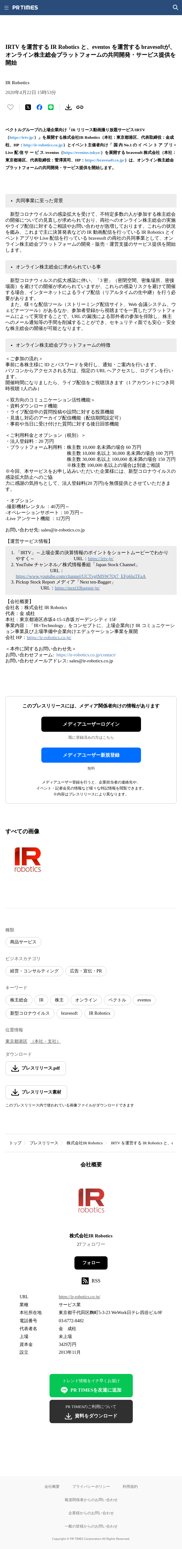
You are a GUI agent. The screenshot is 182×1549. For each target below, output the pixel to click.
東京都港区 (16, 1041)
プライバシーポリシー (91, 1486)
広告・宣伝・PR (86, 971)
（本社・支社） (45, 1041)
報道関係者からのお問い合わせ (91, 1499)
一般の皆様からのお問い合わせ (91, 1526)
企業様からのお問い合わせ (91, 1513)
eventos (144, 1000)
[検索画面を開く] (175, 7)
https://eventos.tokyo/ (82, 152)
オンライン (86, 1000)
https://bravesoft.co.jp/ (105, 160)
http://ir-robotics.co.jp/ (43, 145)
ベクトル (117, 1000)
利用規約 (130, 1486)
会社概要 (52, 1486)
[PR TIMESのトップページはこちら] (25, 7)
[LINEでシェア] (51, 107)
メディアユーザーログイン (91, 724)
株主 (59, 1000)
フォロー (91, 1262)
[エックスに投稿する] (28, 107)
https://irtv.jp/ (21, 137)
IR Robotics (99, 1013)
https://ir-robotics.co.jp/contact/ (86, 654)
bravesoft (69, 1013)
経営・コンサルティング (34, 971)
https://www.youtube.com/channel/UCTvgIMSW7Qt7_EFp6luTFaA (81, 576)
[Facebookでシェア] (39, 107)
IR (41, 1000)
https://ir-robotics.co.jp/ (49, 637)
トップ (15, 1143)
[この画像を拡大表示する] (27, 860)
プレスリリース (44, 1143)
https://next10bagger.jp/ (77, 587)
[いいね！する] (10, 107)
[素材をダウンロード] (68, 107)
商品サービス (23, 942)
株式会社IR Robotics (85, 1143)
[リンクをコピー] (80, 107)
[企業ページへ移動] (91, 1202)
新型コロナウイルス (30, 1013)
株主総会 (19, 1000)
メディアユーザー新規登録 (91, 755)
